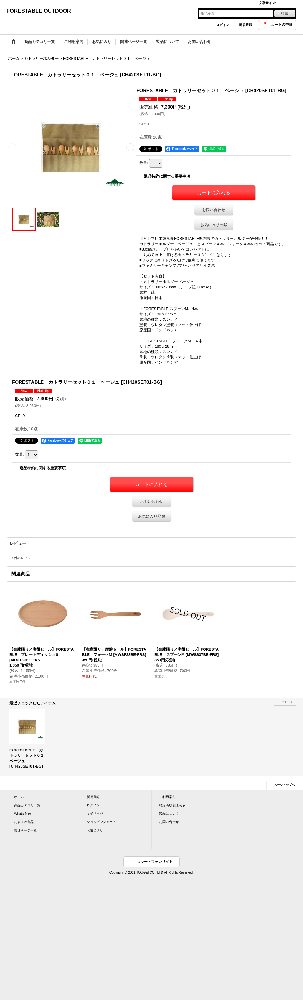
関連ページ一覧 (25, 830)
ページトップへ (284, 784)
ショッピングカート (101, 822)
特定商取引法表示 (172, 805)
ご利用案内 (167, 797)
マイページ (95, 813)
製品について (169, 813)
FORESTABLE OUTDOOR (39, 11)
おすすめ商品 (24, 822)
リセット (287, 702)
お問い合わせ (213, 210)
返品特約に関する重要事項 (167, 176)
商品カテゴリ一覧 (27, 805)
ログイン (222, 25)
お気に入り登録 (213, 224)
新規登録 (245, 25)
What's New (23, 813)
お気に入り (95, 830)
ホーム (19, 797)
